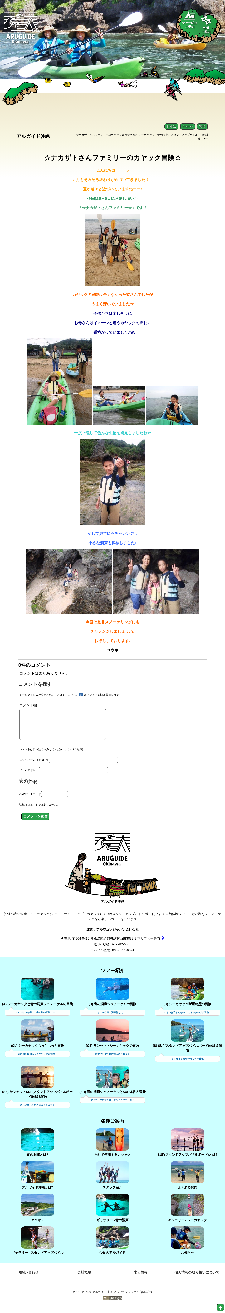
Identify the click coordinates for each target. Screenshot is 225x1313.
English (188, 126)
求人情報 (141, 1278)
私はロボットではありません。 (41, 809)
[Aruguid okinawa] (21, 30)
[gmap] (162, 943)
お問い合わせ (28, 1278)
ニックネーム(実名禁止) (33, 765)
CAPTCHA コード (30, 799)
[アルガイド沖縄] (113, 857)
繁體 (202, 126)
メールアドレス (28, 776)
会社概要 (84, 1278)
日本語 (171, 126)
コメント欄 (28, 705)
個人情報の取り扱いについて (196, 1278)
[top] (220, 1307)
